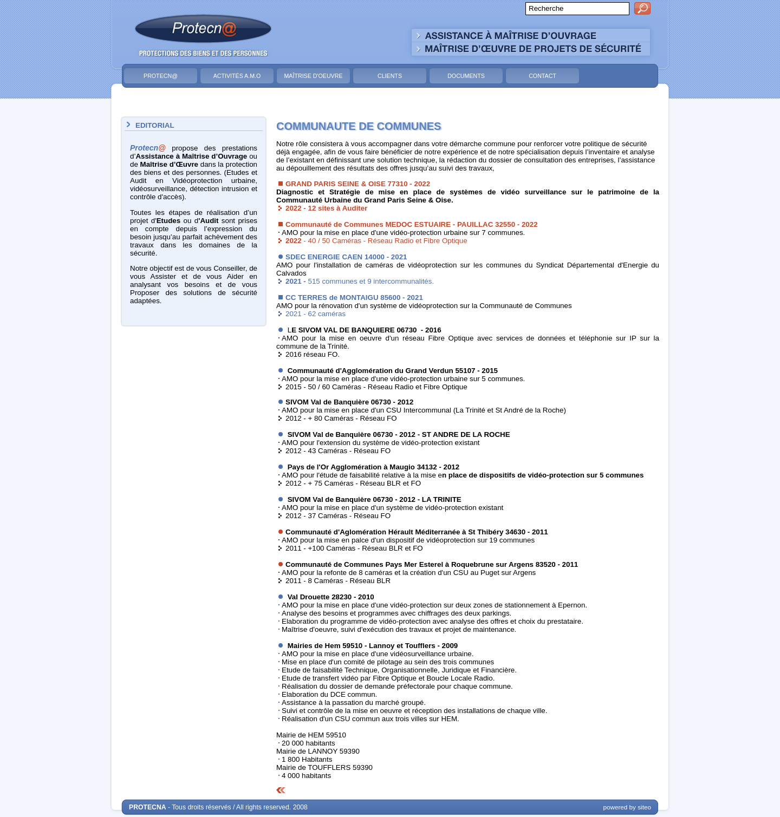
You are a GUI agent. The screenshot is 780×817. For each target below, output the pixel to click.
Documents (466, 76)
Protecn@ (161, 76)
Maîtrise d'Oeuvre (313, 76)
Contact (542, 76)
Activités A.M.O (237, 76)
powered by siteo (627, 807)
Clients (390, 76)
